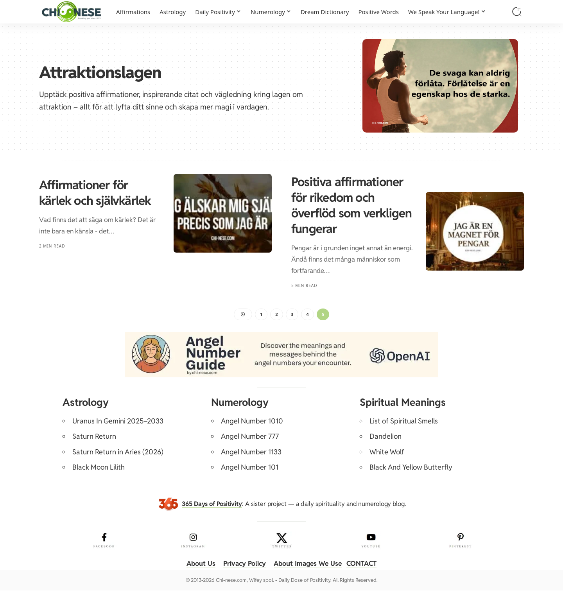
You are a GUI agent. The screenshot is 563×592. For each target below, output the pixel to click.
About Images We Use (309, 564)
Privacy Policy (242, 564)
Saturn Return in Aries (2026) (117, 453)
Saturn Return (94, 437)
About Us (196, 564)
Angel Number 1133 (251, 453)
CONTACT (366, 564)
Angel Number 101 (249, 468)
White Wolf (386, 453)
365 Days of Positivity (212, 505)
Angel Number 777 (250, 437)
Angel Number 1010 (252, 422)
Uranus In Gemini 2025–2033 (117, 422)
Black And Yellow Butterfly (410, 468)
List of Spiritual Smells (403, 422)
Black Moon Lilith (98, 468)
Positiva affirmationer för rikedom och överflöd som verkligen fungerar (351, 205)
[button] (517, 12)
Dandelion (385, 437)
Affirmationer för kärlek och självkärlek (95, 192)
